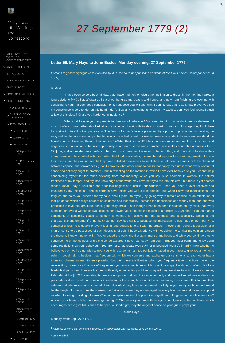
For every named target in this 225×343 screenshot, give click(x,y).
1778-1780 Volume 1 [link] (21, 124)
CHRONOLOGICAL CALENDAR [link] (21, 116)
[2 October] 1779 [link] (25, 332)
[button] (221, 4)
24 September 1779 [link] (24, 261)
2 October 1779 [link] (25, 325)
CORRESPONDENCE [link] (18, 100)
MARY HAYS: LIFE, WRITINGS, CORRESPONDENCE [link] (18, 57)
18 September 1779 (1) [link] (24, 202)
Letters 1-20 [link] (20, 130)
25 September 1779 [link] (24, 271)
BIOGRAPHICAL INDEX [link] (20, 93)
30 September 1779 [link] (24, 310)
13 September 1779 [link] (24, 172)
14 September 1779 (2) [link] (24, 192)
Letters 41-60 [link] (20, 144)
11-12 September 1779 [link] (26, 162)
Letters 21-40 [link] (20, 137)
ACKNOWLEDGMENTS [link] (20, 80)
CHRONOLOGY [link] (15, 87)
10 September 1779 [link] (24, 153)
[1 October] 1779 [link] (25, 318)
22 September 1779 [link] (24, 241)
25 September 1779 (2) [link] (24, 281)
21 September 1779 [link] (24, 231)
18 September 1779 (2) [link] (24, 212)
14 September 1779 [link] (24, 182)
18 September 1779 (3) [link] (24, 222)
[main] (132, 27)
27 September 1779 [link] (24, 291)
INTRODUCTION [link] (16, 73)
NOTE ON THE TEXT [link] (21, 107)
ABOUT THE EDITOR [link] (18, 66)
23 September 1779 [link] (24, 251)
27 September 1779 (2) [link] (24, 300)
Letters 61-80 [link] (20, 338)
